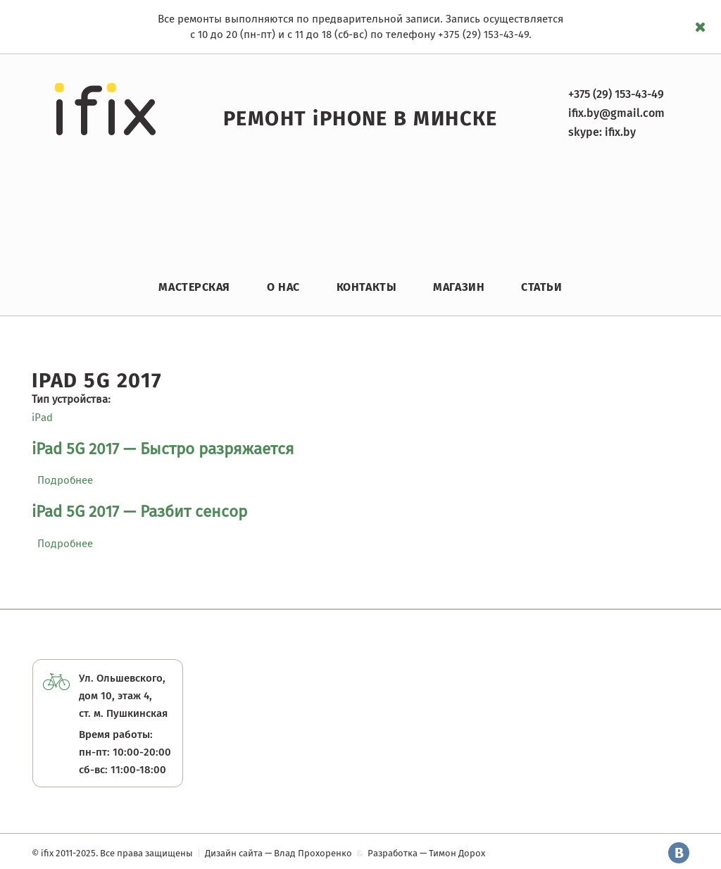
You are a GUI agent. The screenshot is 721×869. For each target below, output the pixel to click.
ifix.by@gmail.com (616, 113)
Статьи (541, 287)
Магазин (458, 287)
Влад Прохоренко (313, 853)
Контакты (366, 287)
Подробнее (65, 480)
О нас (283, 287)
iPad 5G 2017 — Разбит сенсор (139, 511)
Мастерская (194, 287)
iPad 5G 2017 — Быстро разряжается (163, 448)
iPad (42, 417)
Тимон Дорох (457, 853)
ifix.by (620, 132)
